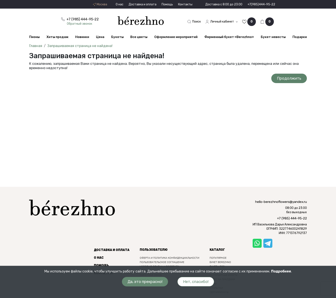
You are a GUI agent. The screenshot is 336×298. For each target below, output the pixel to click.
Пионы (34, 37)
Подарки (299, 37)
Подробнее (281, 271)
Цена (100, 37)
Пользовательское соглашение (162, 262)
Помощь (167, 4)
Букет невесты (273, 37)
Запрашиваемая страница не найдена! (79, 46)
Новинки (82, 37)
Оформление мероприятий (176, 37)
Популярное (218, 257)
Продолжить (289, 78)
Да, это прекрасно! (145, 281)
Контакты (185, 4)
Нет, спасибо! (195, 281)
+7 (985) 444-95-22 (292, 218)
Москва (100, 4)
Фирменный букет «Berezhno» (229, 37)
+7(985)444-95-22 (261, 4)
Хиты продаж (57, 37)
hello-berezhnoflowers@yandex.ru (281, 202)
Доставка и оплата (142, 4)
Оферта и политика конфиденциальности (169, 257)
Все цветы (138, 37)
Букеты (117, 37)
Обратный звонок (79, 24)
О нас (119, 4)
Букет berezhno (220, 262)
